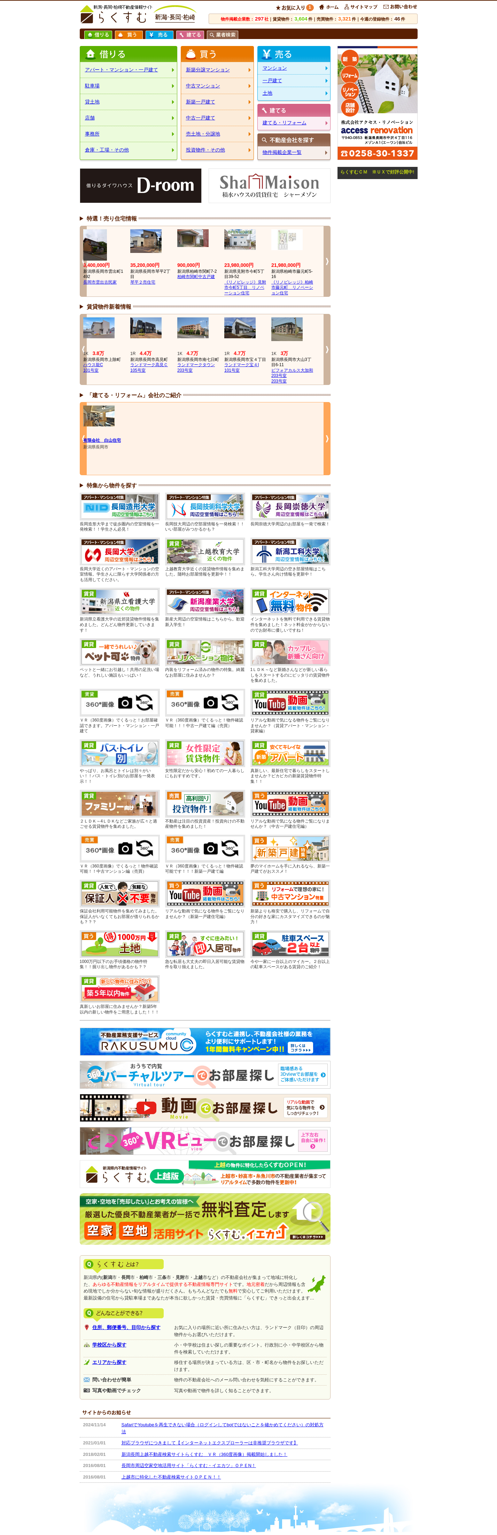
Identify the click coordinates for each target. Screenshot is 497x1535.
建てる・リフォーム (284, 122)
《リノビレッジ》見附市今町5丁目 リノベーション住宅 (245, 287)
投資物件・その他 (205, 150)
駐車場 (92, 85)
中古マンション (203, 85)
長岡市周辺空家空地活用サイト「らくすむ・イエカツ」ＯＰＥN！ (189, 1465)
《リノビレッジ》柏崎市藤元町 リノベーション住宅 (292, 287)
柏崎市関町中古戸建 (196, 276)
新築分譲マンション (208, 69)
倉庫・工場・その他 (107, 150)
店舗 (90, 118)
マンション (275, 68)
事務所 (92, 134)
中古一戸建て (200, 118)
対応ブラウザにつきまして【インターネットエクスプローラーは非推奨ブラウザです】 (210, 1442)
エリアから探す (109, 1362)
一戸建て (272, 80)
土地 (267, 93)
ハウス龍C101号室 (93, 367)
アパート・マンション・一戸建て (121, 69)
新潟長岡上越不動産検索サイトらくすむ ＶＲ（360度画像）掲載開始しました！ (205, 1454)
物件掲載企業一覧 (282, 152)
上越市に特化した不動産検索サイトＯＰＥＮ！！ (171, 1477)
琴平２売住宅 (142, 282)
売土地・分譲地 (203, 134)
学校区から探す (109, 1345)
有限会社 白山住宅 (102, 440)
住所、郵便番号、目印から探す (126, 1327)
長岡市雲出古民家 (100, 282)
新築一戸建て (200, 102)
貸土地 (92, 102)
